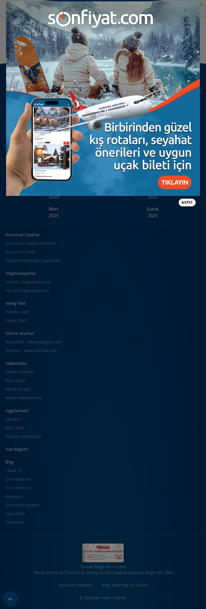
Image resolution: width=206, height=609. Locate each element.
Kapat (187, 202)
